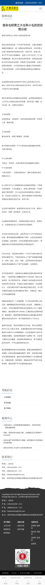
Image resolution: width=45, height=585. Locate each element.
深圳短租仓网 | (15, 578)
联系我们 (7, 533)
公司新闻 (7, 397)
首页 (5, 581)
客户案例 (7, 408)
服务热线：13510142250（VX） (29, 3)
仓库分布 (34, 522)
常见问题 (7, 403)
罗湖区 (33, 526)
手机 (17, 581)
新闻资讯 (7, 529)
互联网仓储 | (28, 578)
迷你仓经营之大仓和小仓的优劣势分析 (17, 448)
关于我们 (7, 522)
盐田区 (33, 544)
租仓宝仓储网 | (25, 573)
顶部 (39, 581)
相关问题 (20, 529)
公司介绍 (7, 526)
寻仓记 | (14, 573)
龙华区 (33, 538)
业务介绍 (20, 522)
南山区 (33, 532)
